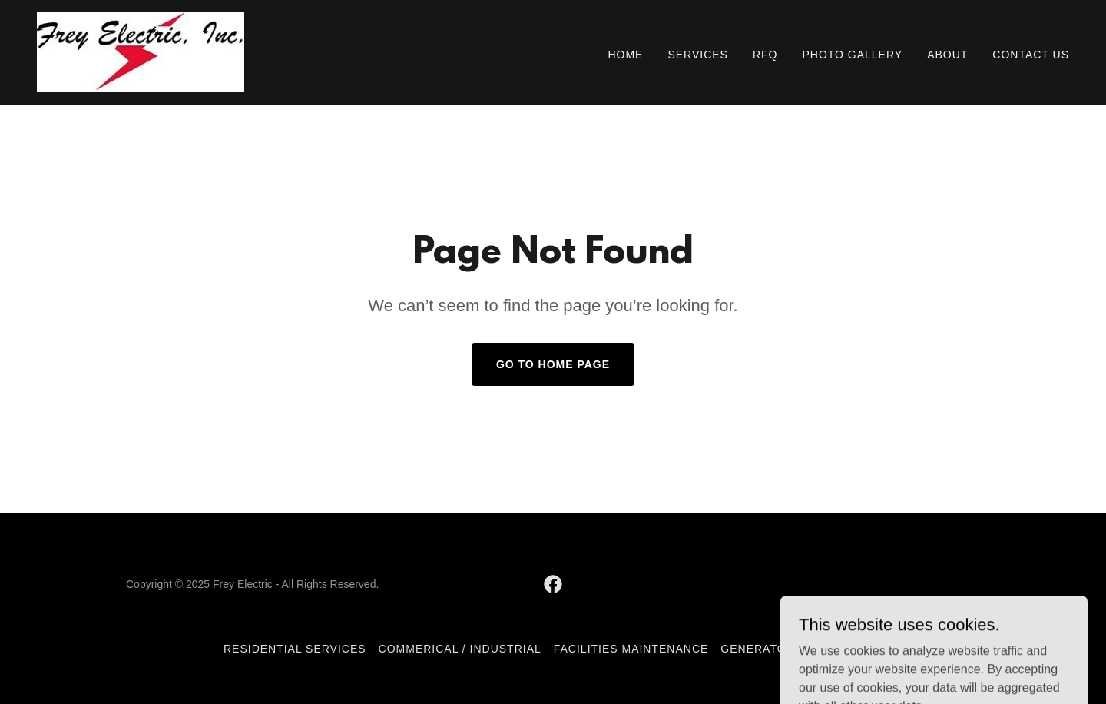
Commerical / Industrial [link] (460, 649)
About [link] (947, 54)
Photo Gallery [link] (852, 54)
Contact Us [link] (1030, 54)
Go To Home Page (553, 364)
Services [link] (697, 54)
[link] (140, 51)
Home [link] (625, 54)
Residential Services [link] (295, 649)
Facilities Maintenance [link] (631, 649)
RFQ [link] (765, 54)
